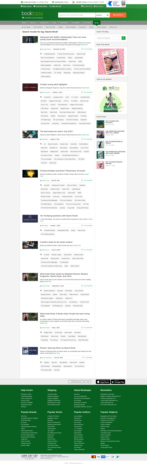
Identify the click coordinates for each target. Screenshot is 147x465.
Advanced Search (26, 404)
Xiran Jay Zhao (45, 123)
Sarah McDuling (47, 357)
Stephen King (78, 445)
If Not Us (66, 101)
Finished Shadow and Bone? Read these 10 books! (62, 171)
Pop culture (50, 27)
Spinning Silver (55, 258)
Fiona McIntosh (78, 424)
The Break (83, 116)
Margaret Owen (65, 108)
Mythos (55, 294)
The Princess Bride (46, 370)
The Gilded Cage (46, 119)
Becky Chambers (53, 144)
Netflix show (57, 65)
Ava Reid (46, 185)
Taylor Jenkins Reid (77, 258)
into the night (58, 332)
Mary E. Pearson (45, 193)
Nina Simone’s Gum (76, 151)
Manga (103, 443)
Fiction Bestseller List (107, 402)
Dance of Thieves (72, 185)
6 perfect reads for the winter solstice (56, 242)
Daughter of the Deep (55, 101)
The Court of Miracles (66, 200)
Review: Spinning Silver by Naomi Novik (57, 348)
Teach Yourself (25, 441)
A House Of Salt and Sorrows (66, 54)
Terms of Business (26, 398)
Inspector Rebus (52, 441)
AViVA (67, 97)
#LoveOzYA (47, 97)
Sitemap (23, 406)
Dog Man (50, 420)
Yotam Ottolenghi (79, 449)
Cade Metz (74, 144)
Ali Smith (46, 254)
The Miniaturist (64, 262)
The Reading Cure (57, 306)
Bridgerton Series (53, 418)
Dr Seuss (24, 422)
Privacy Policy (25, 400)
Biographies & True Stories (109, 416)
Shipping (52, 390)
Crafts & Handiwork (106, 422)
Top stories (37, 27)
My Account (98, 6)
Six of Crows (78, 196)
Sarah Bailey (71, 336)
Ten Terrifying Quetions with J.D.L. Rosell (115, 132)
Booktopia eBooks (79, 404)
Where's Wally (25, 445)
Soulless (57, 155)
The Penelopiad (45, 306)
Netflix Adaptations (46, 65)
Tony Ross (44, 163)
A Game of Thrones (53, 416)
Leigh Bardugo (79, 57)
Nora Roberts (78, 441)
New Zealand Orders (54, 404)
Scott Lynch (56, 196)
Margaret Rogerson (77, 108)
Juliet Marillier (63, 362)
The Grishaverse (59, 204)
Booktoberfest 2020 (63, 230)
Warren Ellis (52, 163)
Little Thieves (44, 108)
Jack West (51, 430)
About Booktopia (82, 390)
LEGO (23, 428)
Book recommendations (47, 57)
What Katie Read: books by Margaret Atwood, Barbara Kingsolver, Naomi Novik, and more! (64, 275)
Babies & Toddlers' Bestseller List (111, 396)
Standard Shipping (53, 396)
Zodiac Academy (45, 76)
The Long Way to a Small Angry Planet (65, 159)
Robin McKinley (45, 366)
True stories (71, 27)
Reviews (86, 151)
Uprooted (62, 208)
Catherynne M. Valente (58, 185)
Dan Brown (77, 418)
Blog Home (26, 27)
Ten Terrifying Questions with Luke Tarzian (115, 152)
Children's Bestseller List (108, 398)
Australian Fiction (106, 433)
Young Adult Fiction (106, 447)
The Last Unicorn (79, 366)
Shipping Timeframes (54, 400)
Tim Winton (77, 447)
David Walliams (83, 144)
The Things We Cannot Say (68, 340)
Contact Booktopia (26, 396)
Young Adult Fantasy (84, 123)
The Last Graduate (58, 119)
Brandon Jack (64, 144)
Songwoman (59, 298)
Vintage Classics (26, 443)
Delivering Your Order (54, 402)
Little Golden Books (27, 430)
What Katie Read (78, 306)
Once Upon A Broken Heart (67, 112)
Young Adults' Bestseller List (109, 400)
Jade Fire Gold (84, 101)
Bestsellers (106, 390)
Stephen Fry (68, 298)
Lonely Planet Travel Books (29, 433)
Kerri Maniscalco (62, 104)
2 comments (88, 357)
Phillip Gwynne (81, 112)
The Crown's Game (79, 200)
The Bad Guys (52, 443)
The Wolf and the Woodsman (49, 208)
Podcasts (113, 27)
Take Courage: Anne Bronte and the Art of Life (54, 302)
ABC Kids (24, 416)
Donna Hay (77, 422)
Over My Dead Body (78, 65)
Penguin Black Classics (28, 437)
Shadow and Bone (67, 196)
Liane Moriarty (78, 435)
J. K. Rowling (78, 428)
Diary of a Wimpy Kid (54, 422)
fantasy (73, 230)
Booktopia (45, 139)
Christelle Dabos (85, 97)
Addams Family (81, 54)
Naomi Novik (72, 61)
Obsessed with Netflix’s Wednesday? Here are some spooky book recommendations (63, 38)
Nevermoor (51, 435)
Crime (60, 27)
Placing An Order (26, 394)
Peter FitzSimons (79, 443)
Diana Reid (44, 148)
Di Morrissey (78, 420)
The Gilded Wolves (46, 204)
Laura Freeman (79, 290)
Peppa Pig (24, 439)
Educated (60, 290)
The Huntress (54, 340)
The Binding (44, 340)
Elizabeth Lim (53, 148)
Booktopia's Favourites (107, 394)
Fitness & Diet (105, 426)
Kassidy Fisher (46, 49)
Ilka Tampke (68, 290)
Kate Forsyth (46, 286)
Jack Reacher (52, 428)
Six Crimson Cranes (46, 155)
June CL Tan (44, 104)
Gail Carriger (63, 148)
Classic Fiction (105, 437)
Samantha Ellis (85, 294)
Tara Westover (73, 302)
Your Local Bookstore (80, 396)
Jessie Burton (68, 254)
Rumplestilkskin (56, 366)
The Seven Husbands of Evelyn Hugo (51, 266)
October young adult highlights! (53, 84)
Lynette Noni (54, 108)
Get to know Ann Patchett (112, 121)
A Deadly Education (49, 54)
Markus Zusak (78, 437)
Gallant (70, 57)
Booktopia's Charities (80, 402)
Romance (82, 27)
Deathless (82, 185)
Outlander (50, 437)
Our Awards (77, 400)
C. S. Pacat (75, 97)
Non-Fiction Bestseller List (108, 404)
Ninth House (66, 65)
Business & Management (108, 418)
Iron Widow (74, 101)
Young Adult (55, 123)
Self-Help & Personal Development (111, 430)
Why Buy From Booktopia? (82, 398)
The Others (81, 159)
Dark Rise (44, 101)
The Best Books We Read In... (70, 155)
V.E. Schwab (57, 72)
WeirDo (50, 449)
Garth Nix (54, 362)
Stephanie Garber (73, 116)
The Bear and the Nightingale (49, 200)
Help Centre (26, 6)
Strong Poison (66, 258)
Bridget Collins (48, 332)
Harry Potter (51, 426)
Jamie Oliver (78, 426)
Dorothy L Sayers (56, 254)
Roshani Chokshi (46, 196)
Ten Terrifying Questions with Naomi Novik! (59, 216)
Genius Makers (74, 148)
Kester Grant (65, 189)
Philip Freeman (73, 294)
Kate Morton (78, 433)
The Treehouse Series (54, 447)
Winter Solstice (75, 266)
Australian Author (58, 97)
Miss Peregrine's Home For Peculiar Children (53, 61)
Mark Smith (44, 112)
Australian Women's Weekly (29, 418)
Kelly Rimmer (44, 336)
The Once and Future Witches (82, 69)
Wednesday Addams (79, 72)
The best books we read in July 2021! (56, 131)
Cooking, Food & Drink (107, 420)
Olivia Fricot (45, 180)
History (103, 428)
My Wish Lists (86, 6)
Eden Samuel (46, 92)
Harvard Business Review (29, 426)
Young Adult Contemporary (68, 123)
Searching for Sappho (47, 298)
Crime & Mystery (106, 435)
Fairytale (46, 362)
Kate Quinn (77, 332)
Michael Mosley (78, 439)
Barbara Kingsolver (49, 290)
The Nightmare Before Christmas (62, 69)
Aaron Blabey (78, 416)
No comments (88, 49)
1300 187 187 (55, 6)
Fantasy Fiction (105, 439)
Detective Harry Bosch (54, 424)
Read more (84, 45)
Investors (77, 394)
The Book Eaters (45, 69)
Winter (66, 266)
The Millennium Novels (54, 433)
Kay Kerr (53, 104)
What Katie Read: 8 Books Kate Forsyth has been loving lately (65, 315)
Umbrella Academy (46, 72)
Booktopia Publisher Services (83, 406)
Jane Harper (78, 430)
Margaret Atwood (46, 294)
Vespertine (84, 119)
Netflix (80, 61)
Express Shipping (53, 398)
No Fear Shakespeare (27, 435)
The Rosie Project (53, 445)
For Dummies (25, 424)
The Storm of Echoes (72, 119)
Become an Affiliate (27, 402)
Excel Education (26, 420)
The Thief (85, 204)
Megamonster (54, 151)
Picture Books (105, 445)
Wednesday (67, 72)
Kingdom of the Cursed (76, 104)
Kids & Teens (101, 27)
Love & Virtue (84, 148)
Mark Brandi (44, 151)
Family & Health (105, 424)
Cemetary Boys (61, 57)
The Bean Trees (84, 302)
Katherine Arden (55, 189)
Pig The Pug (51, 439)
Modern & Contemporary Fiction (110, 441)
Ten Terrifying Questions (48, 234)
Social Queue (61, 116)
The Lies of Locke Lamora (73, 204)
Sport (91, 27)
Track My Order (40, 6)
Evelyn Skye (44, 189)
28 (45, 144)
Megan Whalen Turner (59, 193)
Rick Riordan (44, 116)
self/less (53, 116)
